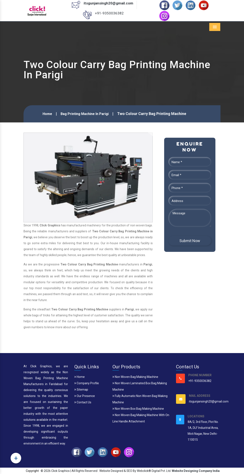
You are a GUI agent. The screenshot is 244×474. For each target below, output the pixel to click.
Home (47, 114)
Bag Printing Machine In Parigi (85, 114)
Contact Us (82, 402)
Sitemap (81, 389)
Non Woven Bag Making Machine (135, 377)
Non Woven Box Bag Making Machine (138, 408)
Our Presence (84, 396)
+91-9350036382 (109, 13)
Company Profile (86, 383)
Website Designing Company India (196, 471)
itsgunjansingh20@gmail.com (108, 3)
